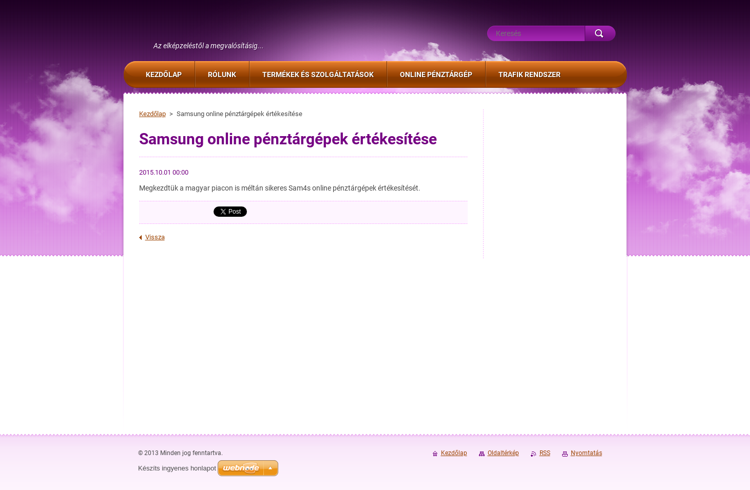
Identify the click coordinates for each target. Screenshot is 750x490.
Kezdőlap (152, 114)
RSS (545, 453)
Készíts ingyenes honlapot (177, 468)
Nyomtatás (586, 453)
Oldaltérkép (503, 453)
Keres (600, 33)
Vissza (155, 237)
